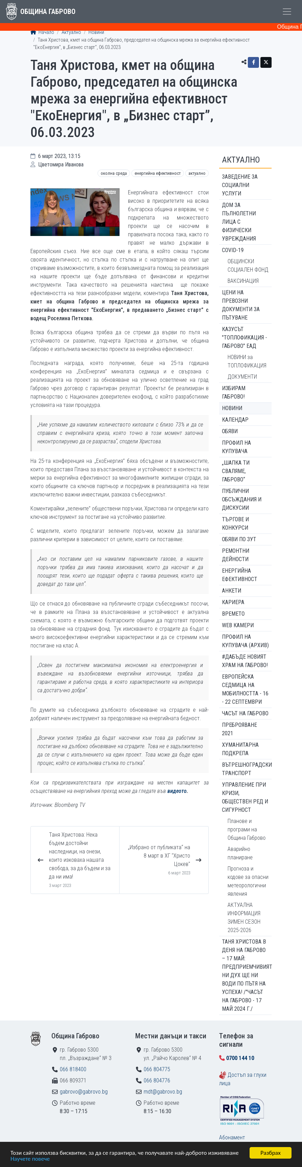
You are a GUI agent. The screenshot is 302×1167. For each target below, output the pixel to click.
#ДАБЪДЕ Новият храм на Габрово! (245, 660)
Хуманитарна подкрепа (240, 749)
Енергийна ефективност (158, 173)
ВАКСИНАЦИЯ (243, 281)
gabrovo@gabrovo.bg (84, 1091)
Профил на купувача (236, 446)
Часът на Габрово (245, 713)
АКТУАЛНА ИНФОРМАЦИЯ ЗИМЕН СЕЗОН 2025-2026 (244, 917)
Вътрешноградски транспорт (247, 768)
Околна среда (114, 173)
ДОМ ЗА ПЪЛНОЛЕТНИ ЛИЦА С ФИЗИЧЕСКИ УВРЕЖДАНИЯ (239, 222)
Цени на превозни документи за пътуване (241, 305)
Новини (96, 32)
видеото (177, 791)
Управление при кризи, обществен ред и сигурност (245, 797)
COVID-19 (233, 250)
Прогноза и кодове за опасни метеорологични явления (248, 881)
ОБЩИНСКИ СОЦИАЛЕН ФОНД (248, 265)
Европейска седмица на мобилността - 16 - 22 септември (245, 689)
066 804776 (157, 1080)
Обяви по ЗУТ (239, 539)
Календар (235, 419)
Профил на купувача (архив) (245, 641)
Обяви (230, 431)
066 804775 (157, 1069)
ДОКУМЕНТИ (242, 376)
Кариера (233, 602)
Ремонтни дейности (235, 555)
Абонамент (232, 1137)
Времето (233, 613)
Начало (42, 32)
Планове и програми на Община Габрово (247, 829)
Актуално (71, 32)
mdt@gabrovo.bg (163, 1091)
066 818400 (73, 1069)
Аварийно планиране (240, 853)
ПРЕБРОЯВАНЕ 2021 (239, 729)
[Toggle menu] (287, 11)
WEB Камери (238, 625)
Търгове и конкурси (235, 523)
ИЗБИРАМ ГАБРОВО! (233, 392)
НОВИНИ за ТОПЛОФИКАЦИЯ (247, 361)
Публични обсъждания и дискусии (241, 499)
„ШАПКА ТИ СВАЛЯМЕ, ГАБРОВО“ (236, 471)
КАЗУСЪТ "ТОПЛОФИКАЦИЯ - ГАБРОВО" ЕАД (244, 337)
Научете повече (30, 1159)
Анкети (231, 590)
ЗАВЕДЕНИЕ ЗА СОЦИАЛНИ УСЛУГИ (240, 185)
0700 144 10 (240, 1058)
